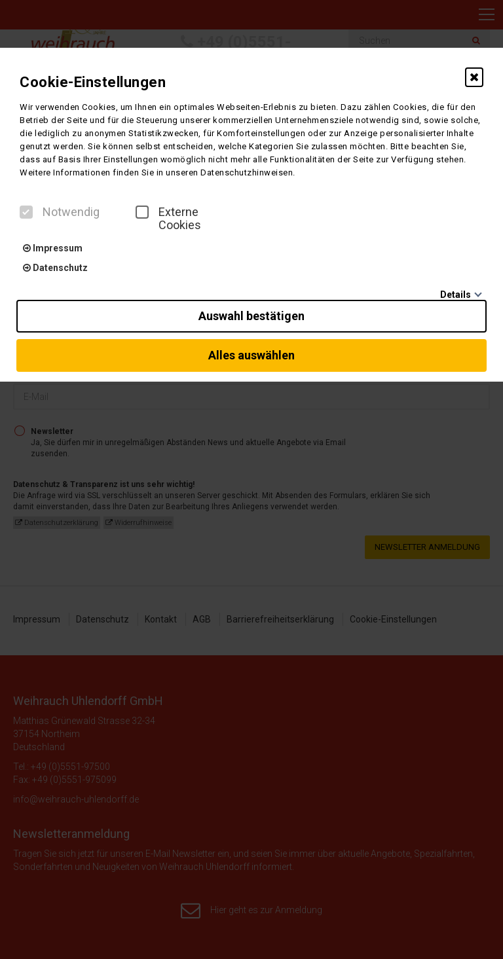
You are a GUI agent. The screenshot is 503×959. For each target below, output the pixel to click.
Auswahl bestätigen (251, 316)
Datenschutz (55, 267)
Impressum (53, 248)
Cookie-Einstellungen (93, 82)
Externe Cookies (168, 219)
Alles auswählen (251, 355)
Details (455, 294)
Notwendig (60, 212)
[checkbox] (26, 212)
